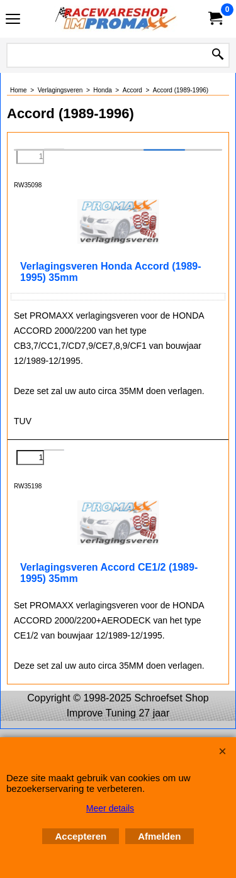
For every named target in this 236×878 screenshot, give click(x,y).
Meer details (110, 808)
